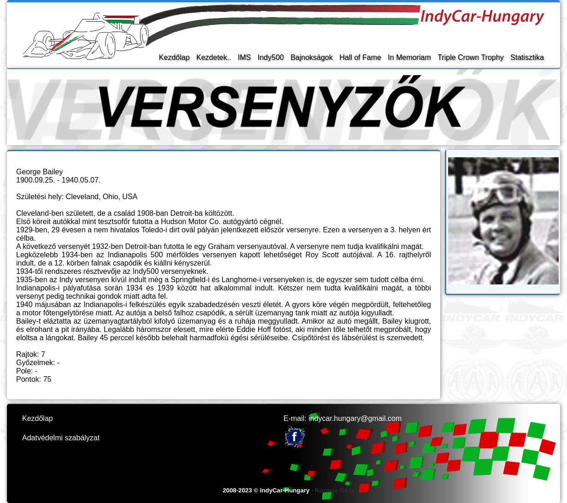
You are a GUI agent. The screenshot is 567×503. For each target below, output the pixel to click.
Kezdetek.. (213, 57)
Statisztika (527, 57)
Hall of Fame (360, 57)
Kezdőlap (174, 57)
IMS (244, 57)
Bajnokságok (311, 57)
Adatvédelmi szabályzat (61, 438)
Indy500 (271, 57)
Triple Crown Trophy (470, 57)
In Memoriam (409, 57)
